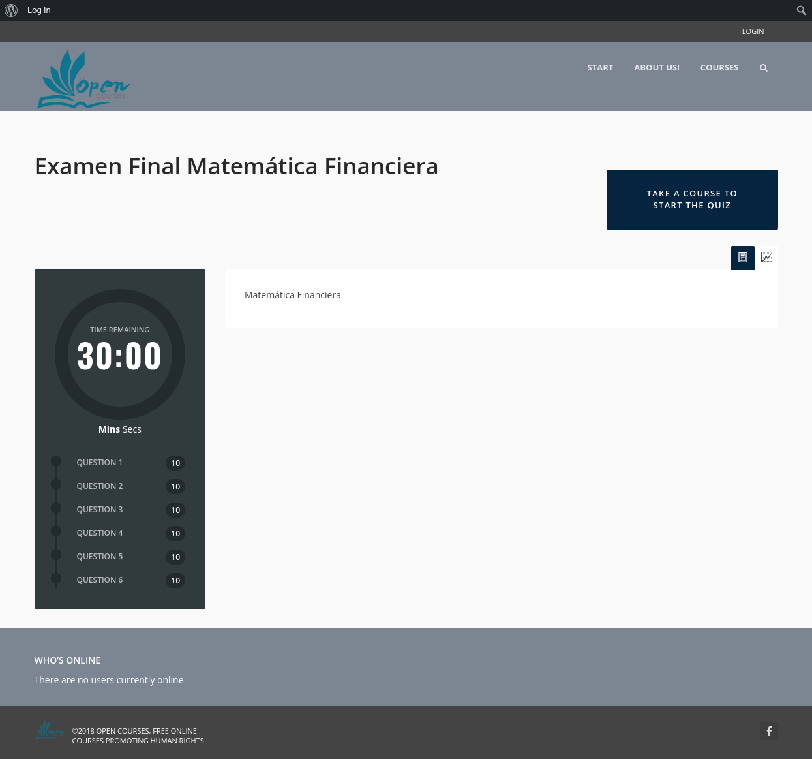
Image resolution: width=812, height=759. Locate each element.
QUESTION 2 (100, 485)
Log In (39, 10)
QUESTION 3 (100, 509)
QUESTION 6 (100, 579)
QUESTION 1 (100, 462)
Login (753, 31)
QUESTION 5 (100, 556)
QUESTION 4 (100, 532)
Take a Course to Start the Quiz (692, 199)
